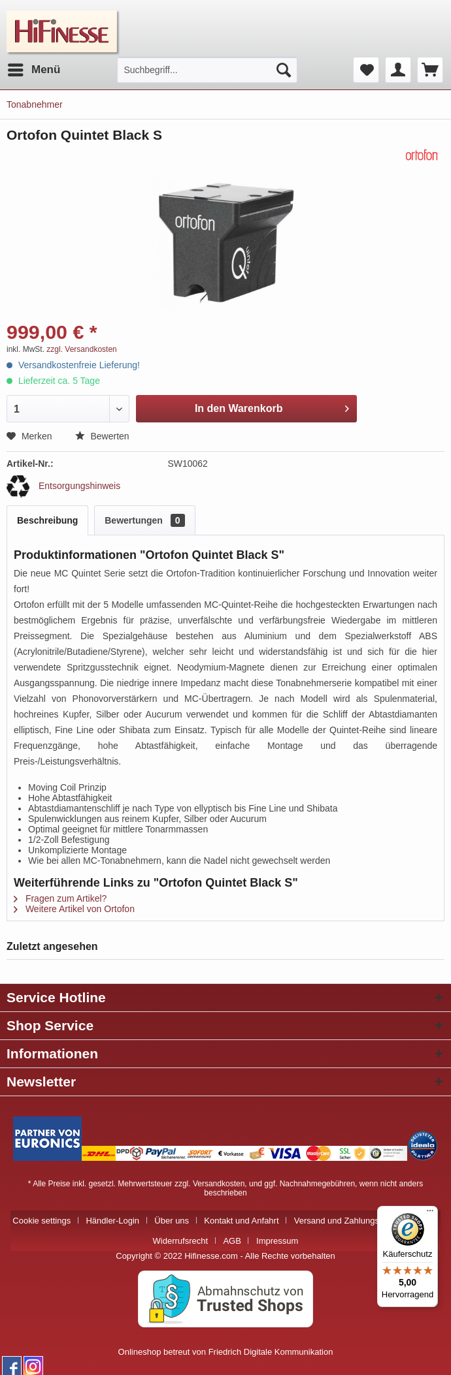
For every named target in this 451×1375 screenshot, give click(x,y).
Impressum (277, 1241)
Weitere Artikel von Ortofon (74, 909)
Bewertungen (144, 520)
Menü (34, 67)
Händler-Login (112, 1220)
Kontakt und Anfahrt (241, 1220)
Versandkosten (218, 1183)
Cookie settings (41, 1220)
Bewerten (102, 436)
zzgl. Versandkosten (81, 349)
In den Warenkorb (272, 406)
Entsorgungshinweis (63, 486)
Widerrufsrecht (181, 1241)
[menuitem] (33, 70)
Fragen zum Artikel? (60, 898)
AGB (232, 1241)
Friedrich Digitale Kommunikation (271, 1352)
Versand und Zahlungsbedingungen (361, 1220)
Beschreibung (47, 520)
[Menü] (430, 1214)
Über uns (171, 1220)
